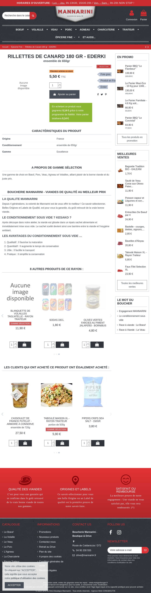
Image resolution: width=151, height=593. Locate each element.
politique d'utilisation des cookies (28, 578)
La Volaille (9, 537)
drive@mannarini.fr (86, 555)
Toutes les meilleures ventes (132, 285)
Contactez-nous (47, 542)
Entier (104, 87)
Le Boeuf (8, 532)
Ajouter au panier (64, 94)
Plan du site (45, 551)
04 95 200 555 (83, 550)
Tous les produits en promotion (132, 139)
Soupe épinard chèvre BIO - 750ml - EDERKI (20, 323)
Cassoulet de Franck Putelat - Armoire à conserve (56, 421)
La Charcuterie (11, 556)
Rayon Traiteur (11, 561)
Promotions (45, 532)
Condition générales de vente (51, 563)
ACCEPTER (14, 585)
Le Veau (8, 542)
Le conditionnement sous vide (132, 318)
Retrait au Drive (47, 547)
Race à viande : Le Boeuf (132, 325)
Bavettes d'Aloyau (134, 241)
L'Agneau (9, 551)
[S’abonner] (145, 550)
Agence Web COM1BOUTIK (103, 591)
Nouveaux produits (49, 537)
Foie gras (105, 74)
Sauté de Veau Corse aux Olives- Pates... (134, 183)
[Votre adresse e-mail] (124, 550)
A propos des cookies (50, 556)
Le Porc (8, 547)
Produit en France (110, 80)
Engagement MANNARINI (132, 311)
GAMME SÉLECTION (20, 334)
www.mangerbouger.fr (98, 583)
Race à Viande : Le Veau (132, 330)
